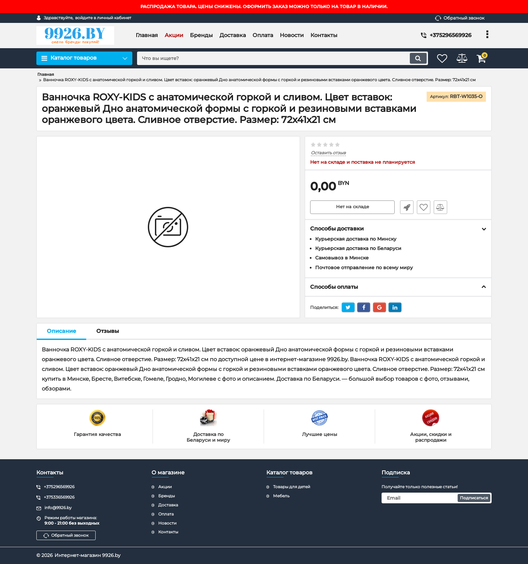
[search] (276, 58)
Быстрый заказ (404, 207)
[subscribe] (437, 498)
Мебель (281, 495)
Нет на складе (352, 207)
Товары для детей (291, 486)
